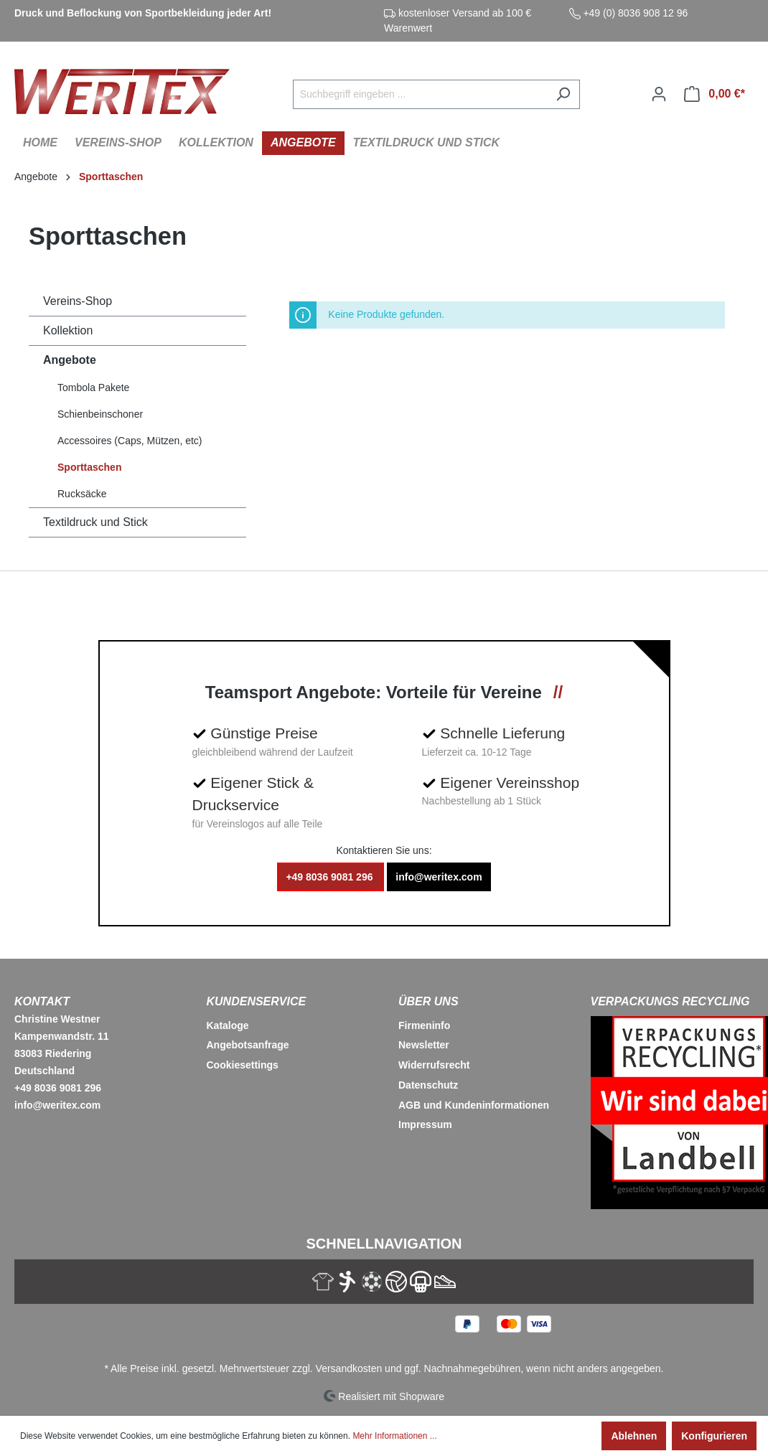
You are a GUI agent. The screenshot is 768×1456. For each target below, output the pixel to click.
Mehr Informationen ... (394, 1436)
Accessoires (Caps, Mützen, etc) (129, 440)
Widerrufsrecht (433, 1065)
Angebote (69, 360)
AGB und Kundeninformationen (473, 1105)
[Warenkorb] (714, 94)
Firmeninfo (424, 1025)
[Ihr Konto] (658, 94)
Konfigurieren (714, 1436)
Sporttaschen (89, 467)
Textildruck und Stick (95, 522)
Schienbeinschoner (100, 414)
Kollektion (68, 330)
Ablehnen (634, 1436)
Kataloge (228, 1025)
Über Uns (428, 1001)
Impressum (425, 1124)
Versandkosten (349, 1368)
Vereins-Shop (77, 301)
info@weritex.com (438, 877)
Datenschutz (428, 1085)
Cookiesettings (242, 1065)
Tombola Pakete (93, 387)
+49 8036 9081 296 (330, 877)
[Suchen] (563, 94)
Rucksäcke (81, 493)
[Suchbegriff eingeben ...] (420, 94)
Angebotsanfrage (248, 1045)
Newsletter (423, 1045)
